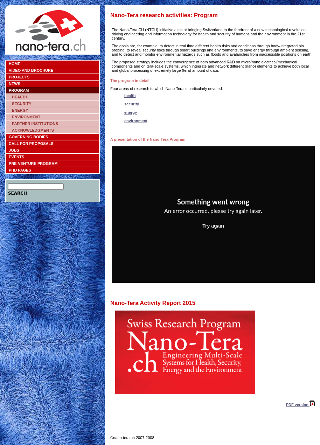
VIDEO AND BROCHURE (31, 70)
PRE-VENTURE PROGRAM (33, 163)
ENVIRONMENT (26, 117)
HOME (14, 64)
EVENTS (16, 157)
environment (135, 121)
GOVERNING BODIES (28, 137)
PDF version (300, 405)
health (129, 95)
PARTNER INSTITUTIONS (35, 123)
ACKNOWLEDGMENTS (33, 130)
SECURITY (22, 104)
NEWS (14, 84)
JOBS (14, 150)
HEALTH (19, 97)
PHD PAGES (20, 170)
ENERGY (20, 110)
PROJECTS (19, 77)
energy (130, 112)
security (131, 104)
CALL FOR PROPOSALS (31, 143)
